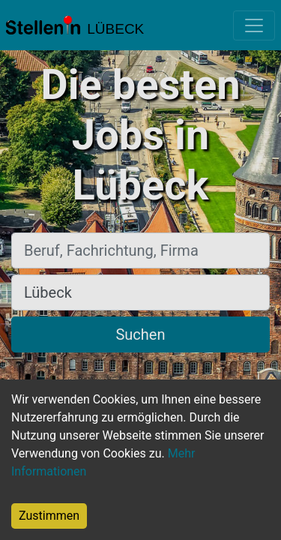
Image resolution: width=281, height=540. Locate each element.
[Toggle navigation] (254, 25)
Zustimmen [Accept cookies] (49, 515)
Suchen (140, 335)
